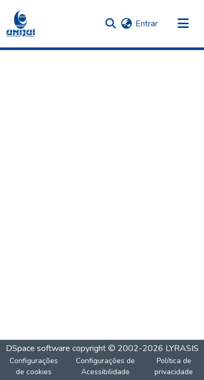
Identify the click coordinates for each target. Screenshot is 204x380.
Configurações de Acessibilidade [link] (105, 366)
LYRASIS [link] (182, 348)
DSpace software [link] (38, 348)
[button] (20, 24)
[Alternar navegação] (183, 24)
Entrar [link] (146, 24)
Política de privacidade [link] (173, 366)
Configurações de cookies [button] (33, 366)
